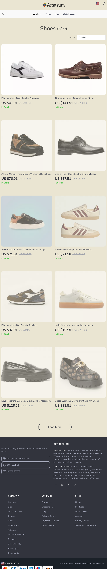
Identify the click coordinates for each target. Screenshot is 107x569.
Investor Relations (17, 535)
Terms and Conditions (85, 525)
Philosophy (13, 549)
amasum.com (60, 450)
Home (78, 502)
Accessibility (99, 563)
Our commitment (62, 467)
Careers (11, 516)
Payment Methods (50, 521)
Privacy (89, 563)
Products (79, 507)
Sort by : (72, 37)
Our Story (13, 502)
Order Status (48, 525)
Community (13, 553)
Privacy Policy (82, 521)
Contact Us (47, 502)
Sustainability (14, 544)
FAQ (44, 512)
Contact (48, 14)
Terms (84, 563)
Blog (57, 14)
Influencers (13, 525)
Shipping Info (48, 507)
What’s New (81, 512)
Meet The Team (15, 512)
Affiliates (12, 530)
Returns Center (49, 516)
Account (79, 516)
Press (11, 521)
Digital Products (69, 14)
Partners (12, 539)
